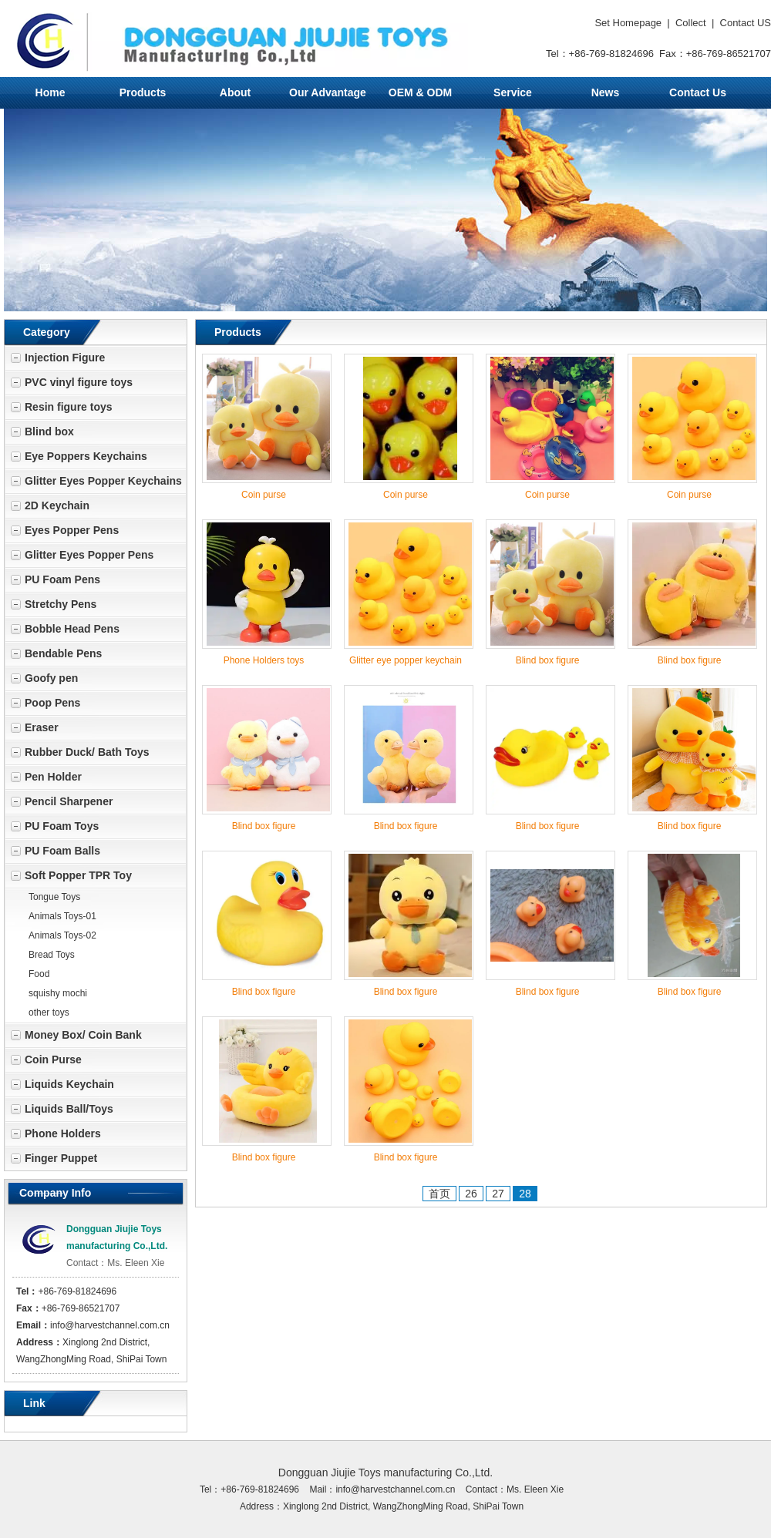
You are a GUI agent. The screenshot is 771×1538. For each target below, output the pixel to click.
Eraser (42, 727)
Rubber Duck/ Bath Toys (87, 752)
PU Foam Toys (62, 826)
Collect (690, 23)
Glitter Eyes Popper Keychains (103, 481)
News (605, 92)
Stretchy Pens (60, 604)
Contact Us (697, 92)
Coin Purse (53, 1059)
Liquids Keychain (69, 1084)
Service (512, 92)
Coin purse (263, 494)
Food (39, 974)
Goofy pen (51, 678)
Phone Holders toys (264, 660)
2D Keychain (57, 505)
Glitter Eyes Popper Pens (89, 555)
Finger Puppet (61, 1158)
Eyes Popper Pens (72, 530)
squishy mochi (58, 993)
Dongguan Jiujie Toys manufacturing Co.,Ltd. (385, 1472)
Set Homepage (628, 23)
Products (143, 92)
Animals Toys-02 (62, 935)
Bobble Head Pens (72, 629)
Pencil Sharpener (69, 801)
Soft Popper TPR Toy (78, 875)
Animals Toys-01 (62, 916)
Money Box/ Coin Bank (83, 1035)
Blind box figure (548, 660)
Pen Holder (53, 777)
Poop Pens (52, 703)
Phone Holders (63, 1133)
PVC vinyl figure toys (79, 382)
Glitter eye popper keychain (405, 660)
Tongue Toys (54, 897)
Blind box (49, 431)
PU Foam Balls (62, 851)
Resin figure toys (69, 407)
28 (525, 1193)
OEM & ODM (420, 92)
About (235, 92)
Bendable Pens (63, 653)
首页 (439, 1193)
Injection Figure (65, 357)
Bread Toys (52, 954)
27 (498, 1193)
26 (471, 1193)
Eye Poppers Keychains (86, 456)
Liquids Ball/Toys (69, 1109)
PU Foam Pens (62, 579)
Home (50, 92)
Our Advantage (327, 92)
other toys (49, 1012)
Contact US (745, 23)
